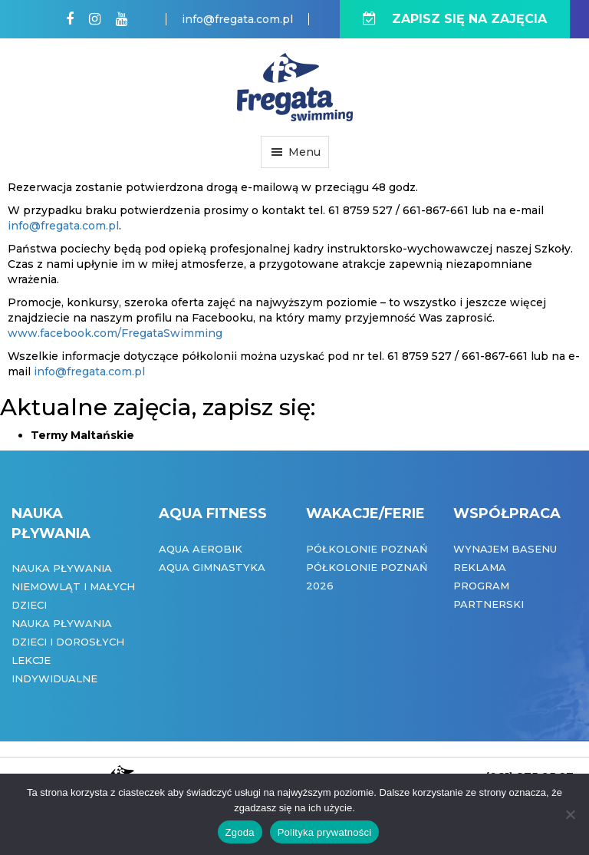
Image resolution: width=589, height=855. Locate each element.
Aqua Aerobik (200, 549)
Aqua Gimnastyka (212, 567)
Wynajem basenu (505, 549)
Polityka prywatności (325, 832)
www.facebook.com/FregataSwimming (115, 333)
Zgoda (240, 832)
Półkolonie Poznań (367, 549)
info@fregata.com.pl (237, 19)
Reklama (479, 567)
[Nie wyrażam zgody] (569, 814)
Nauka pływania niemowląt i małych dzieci (73, 586)
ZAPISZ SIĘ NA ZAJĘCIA (455, 19)
